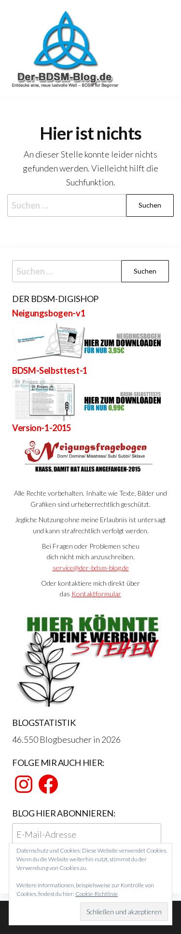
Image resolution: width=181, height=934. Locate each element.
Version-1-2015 (41, 427)
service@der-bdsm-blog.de (91, 568)
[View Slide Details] (90, 658)
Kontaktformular (96, 594)
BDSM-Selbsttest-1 (49, 370)
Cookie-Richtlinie (96, 893)
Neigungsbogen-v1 (48, 313)
